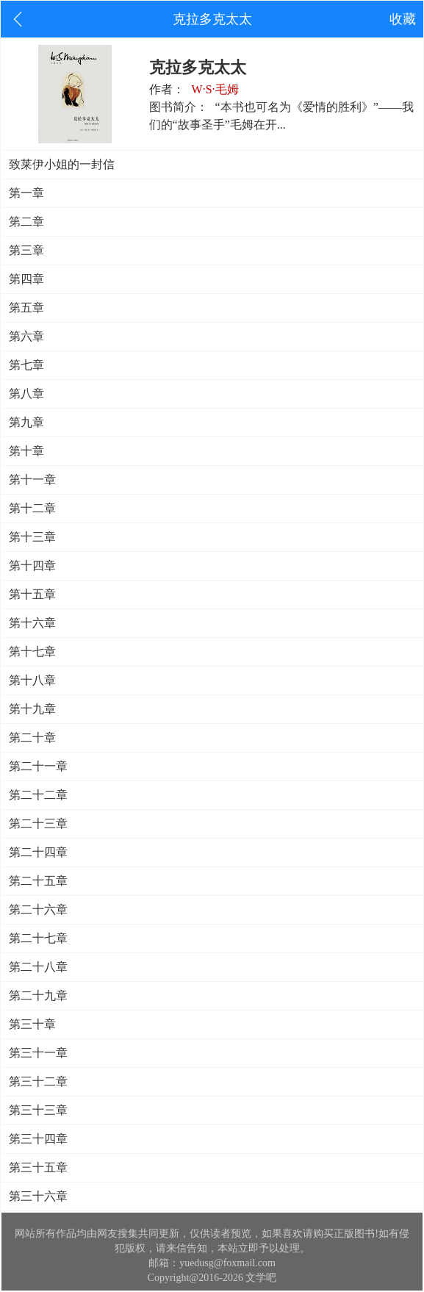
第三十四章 (38, 1139)
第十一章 (32, 479)
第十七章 (32, 651)
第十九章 (32, 709)
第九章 (26, 422)
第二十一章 (38, 766)
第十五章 (32, 594)
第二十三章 (38, 823)
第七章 (26, 365)
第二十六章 (38, 909)
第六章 (26, 336)
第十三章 (32, 537)
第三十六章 (38, 1196)
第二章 (26, 221)
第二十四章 (38, 852)
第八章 (26, 393)
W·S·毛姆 (215, 89)
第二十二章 (38, 795)
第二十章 (32, 737)
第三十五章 (38, 1167)
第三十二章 (38, 1081)
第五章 (26, 307)
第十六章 (32, 623)
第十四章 (32, 565)
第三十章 (32, 1024)
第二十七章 (38, 938)
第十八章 (32, 680)
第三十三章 (38, 1110)
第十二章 (32, 508)
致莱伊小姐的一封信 (62, 164)
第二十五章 (38, 881)
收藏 (402, 19)
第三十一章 (38, 1053)
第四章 (26, 279)
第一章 (26, 193)
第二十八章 (38, 967)
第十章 (26, 451)
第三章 (26, 250)
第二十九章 (38, 995)
